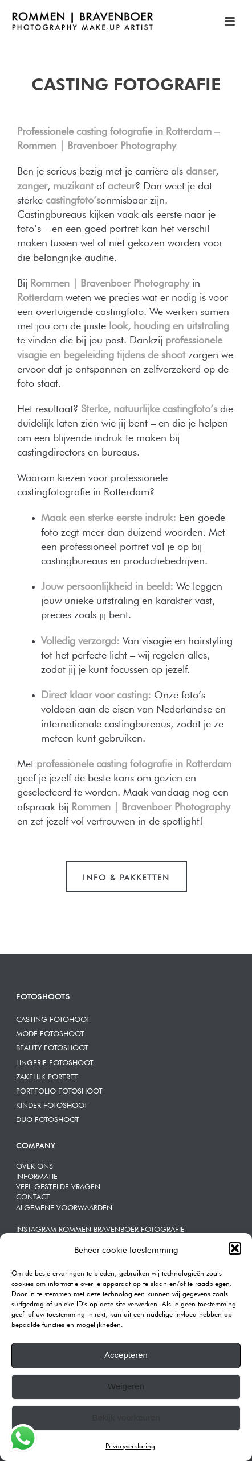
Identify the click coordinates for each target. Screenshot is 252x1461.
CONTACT (33, 1196)
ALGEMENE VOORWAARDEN (64, 1206)
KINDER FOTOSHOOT (52, 1104)
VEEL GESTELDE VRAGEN (58, 1185)
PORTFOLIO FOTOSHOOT (59, 1090)
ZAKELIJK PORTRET (47, 1076)
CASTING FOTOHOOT (53, 1018)
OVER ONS (34, 1165)
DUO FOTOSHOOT (47, 1118)
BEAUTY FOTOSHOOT (52, 1047)
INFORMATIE (37, 1175)
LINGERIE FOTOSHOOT (55, 1061)
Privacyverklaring (130, 1445)
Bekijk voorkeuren (126, 1417)
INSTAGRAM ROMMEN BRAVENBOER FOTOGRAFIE (100, 1228)
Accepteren (126, 1355)
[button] (235, 1248)
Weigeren (126, 1386)
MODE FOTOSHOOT (50, 1032)
